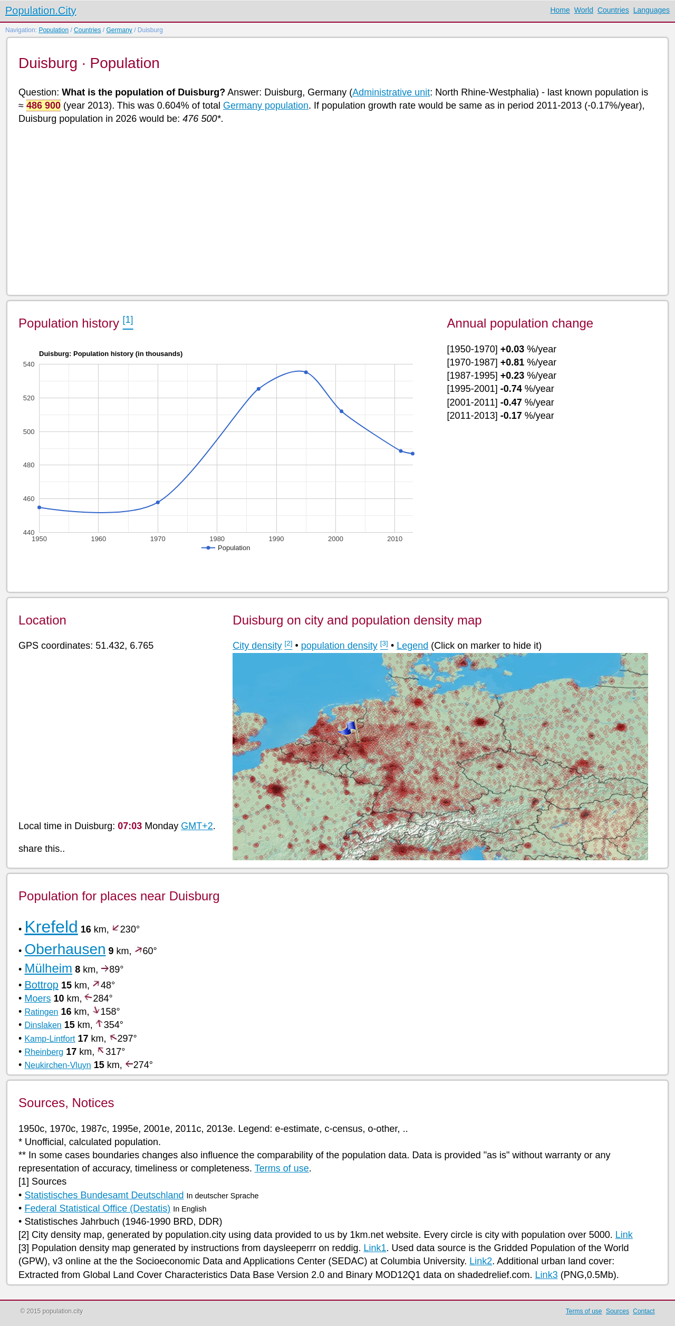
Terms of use (282, 1168)
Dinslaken (42, 1025)
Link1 (374, 1248)
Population (53, 30)
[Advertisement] (334, 209)
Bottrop (41, 985)
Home (560, 10)
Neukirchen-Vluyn (57, 1065)
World (583, 10)
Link (624, 1234)
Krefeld (51, 926)
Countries (613, 10)
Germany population (265, 105)
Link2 (480, 1261)
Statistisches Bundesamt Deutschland (104, 1195)
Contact (643, 1311)
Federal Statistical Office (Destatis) (97, 1208)
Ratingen (41, 1011)
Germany (119, 30)
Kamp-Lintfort (49, 1038)
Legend (412, 645)
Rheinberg (43, 1052)
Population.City (40, 10)
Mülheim (48, 968)
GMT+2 (197, 826)
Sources (617, 1311)
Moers (37, 998)
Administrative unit (391, 92)
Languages (651, 10)
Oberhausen (64, 949)
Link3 (546, 1275)
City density (257, 645)
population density (339, 645)
